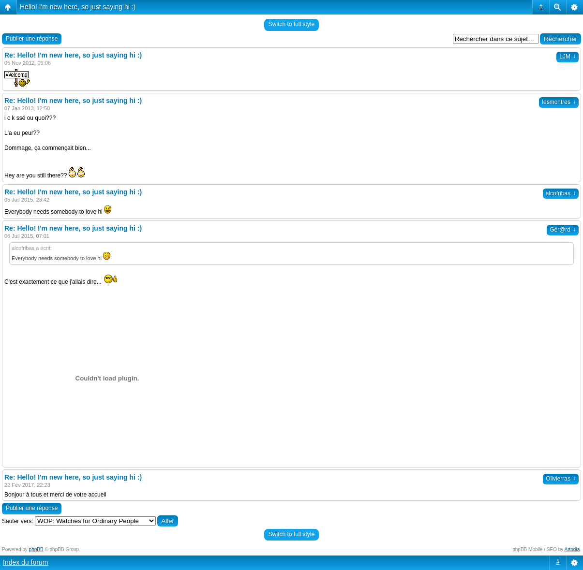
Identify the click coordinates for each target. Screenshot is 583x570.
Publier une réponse (32, 38)
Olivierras (561, 478)
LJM (567, 56)
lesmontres (559, 102)
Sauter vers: (17, 521)
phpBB (36, 549)
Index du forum (25, 562)
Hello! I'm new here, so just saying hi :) (77, 7)
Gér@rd (563, 229)
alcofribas (561, 193)
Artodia (572, 549)
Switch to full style (291, 24)
